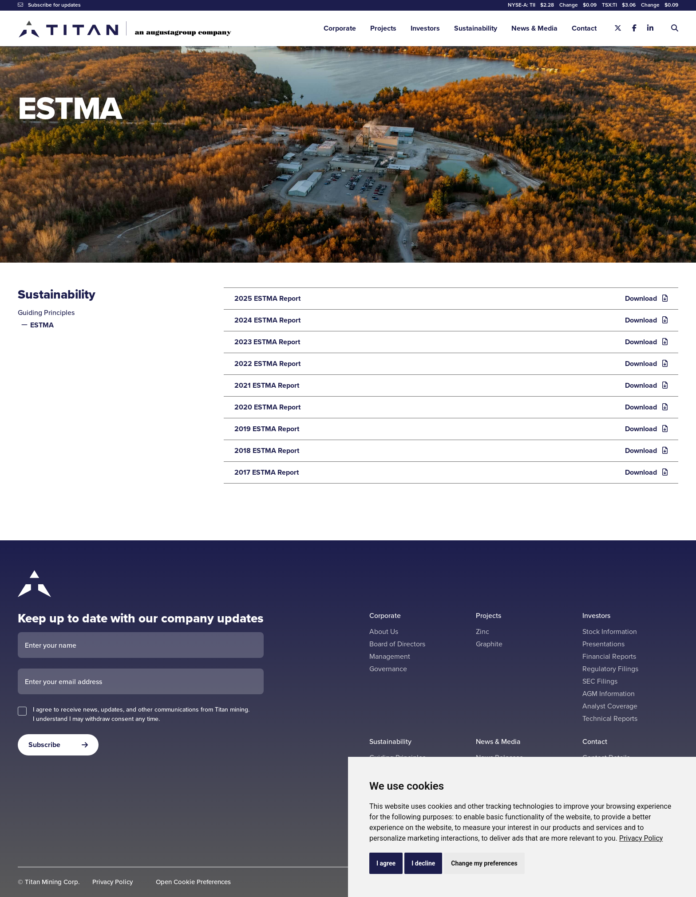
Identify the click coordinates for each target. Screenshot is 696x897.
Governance (388, 669)
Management (389, 656)
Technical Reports (609, 718)
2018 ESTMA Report (448, 450)
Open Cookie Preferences (193, 882)
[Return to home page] (124, 28)
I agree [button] (385, 863)
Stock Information (609, 631)
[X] (617, 28)
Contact (584, 28)
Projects (383, 28)
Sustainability (475, 28)
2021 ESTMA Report (448, 385)
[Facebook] (634, 28)
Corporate (340, 28)
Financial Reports (609, 656)
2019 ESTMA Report (448, 429)
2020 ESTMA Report (448, 407)
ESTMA (42, 325)
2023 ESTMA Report (448, 342)
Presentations (603, 644)
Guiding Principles (46, 312)
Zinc (482, 631)
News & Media (534, 28)
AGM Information (608, 693)
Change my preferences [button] (484, 863)
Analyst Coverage (609, 706)
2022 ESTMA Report (448, 363)
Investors (425, 28)
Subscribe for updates (49, 5)
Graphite (489, 644)
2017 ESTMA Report (448, 472)
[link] (641, 838)
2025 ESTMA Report (448, 298)
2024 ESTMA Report (448, 320)
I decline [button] (423, 863)
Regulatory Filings (610, 669)
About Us (383, 631)
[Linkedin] (650, 28)
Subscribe (44, 745)
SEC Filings (599, 681)
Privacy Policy (641, 838)
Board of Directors (397, 644)
